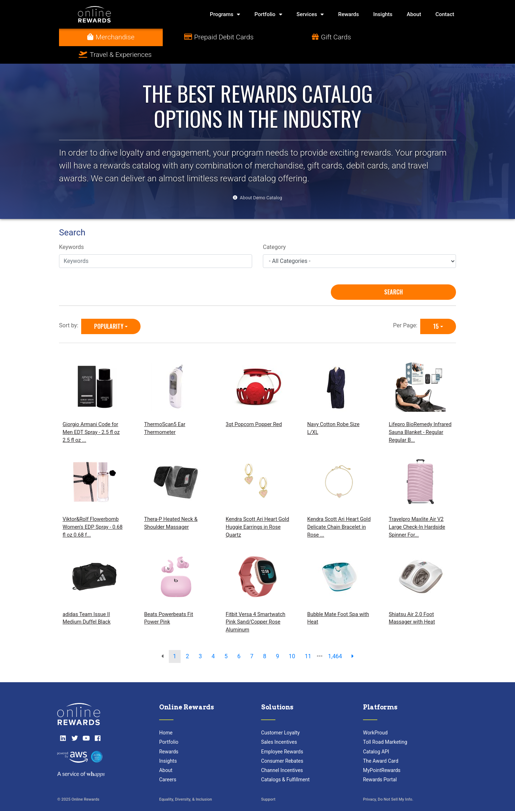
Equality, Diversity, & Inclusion (185, 782)
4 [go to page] (213, 638)
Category (274, 229)
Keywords (71, 229)
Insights (383, 14)
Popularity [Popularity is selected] (108, 308)
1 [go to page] (174, 638)
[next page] (352, 638)
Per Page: (406, 307)
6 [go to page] (238, 638)
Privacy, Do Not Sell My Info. (388, 782)
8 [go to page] (264, 638)
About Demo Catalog (261, 180)
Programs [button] (225, 14)
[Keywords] (155, 243)
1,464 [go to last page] (335, 638)
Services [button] (310, 14)
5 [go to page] (226, 638)
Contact (444, 14)
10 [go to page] (292, 638)
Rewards (348, 14)
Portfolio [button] (268, 14)
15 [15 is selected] (436, 308)
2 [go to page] (187, 638)
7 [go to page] (251, 638)
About (414, 14)
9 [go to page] (277, 638)
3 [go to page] (200, 638)
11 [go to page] (308, 638)
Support (268, 782)
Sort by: (70, 307)
